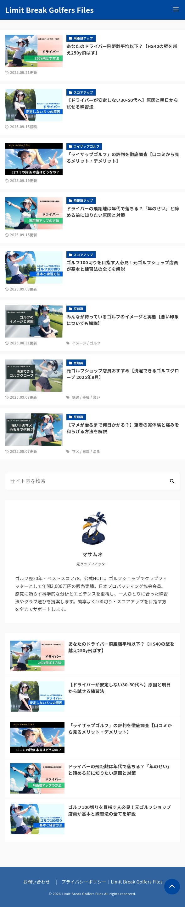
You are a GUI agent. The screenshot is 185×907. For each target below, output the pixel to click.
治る (96, 451)
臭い (96, 397)
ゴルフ (95, 342)
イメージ (79, 342)
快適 (75, 397)
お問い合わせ (36, 881)
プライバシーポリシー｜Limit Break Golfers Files (112, 881)
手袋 (86, 397)
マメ (75, 451)
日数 (86, 451)
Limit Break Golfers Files (49, 9)
